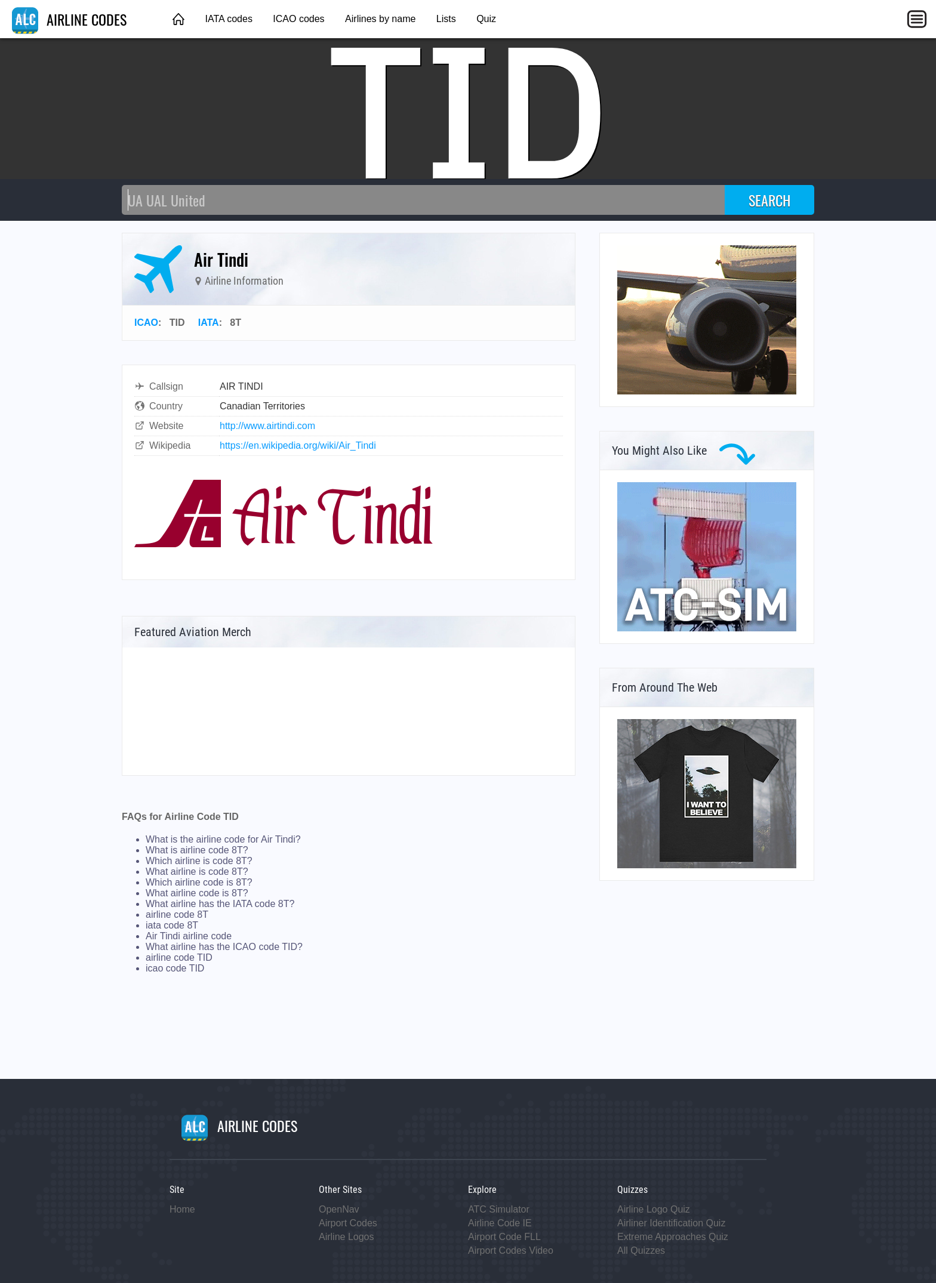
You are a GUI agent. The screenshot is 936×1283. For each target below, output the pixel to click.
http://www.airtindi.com (267, 426)
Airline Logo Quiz (653, 1209)
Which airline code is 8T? (199, 882)
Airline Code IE (500, 1223)
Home (182, 1209)
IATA (208, 322)
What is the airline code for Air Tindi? (223, 839)
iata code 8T (172, 925)
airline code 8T (177, 914)
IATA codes (228, 19)
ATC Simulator (498, 1209)
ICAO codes (298, 19)
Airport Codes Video (510, 1250)
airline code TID (179, 957)
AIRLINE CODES (69, 19)
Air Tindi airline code (189, 936)
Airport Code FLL (504, 1237)
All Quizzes (641, 1250)
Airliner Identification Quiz (671, 1223)
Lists (446, 19)
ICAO (146, 322)
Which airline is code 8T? (199, 861)
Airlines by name (380, 19)
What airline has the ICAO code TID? (224, 947)
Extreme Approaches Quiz (672, 1237)
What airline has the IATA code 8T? (220, 904)
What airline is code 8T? (197, 871)
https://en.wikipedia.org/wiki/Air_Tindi (298, 445)
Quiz (486, 19)
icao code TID (175, 968)
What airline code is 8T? (197, 893)
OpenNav (339, 1209)
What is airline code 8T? (197, 850)
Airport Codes (348, 1223)
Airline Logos (346, 1237)
